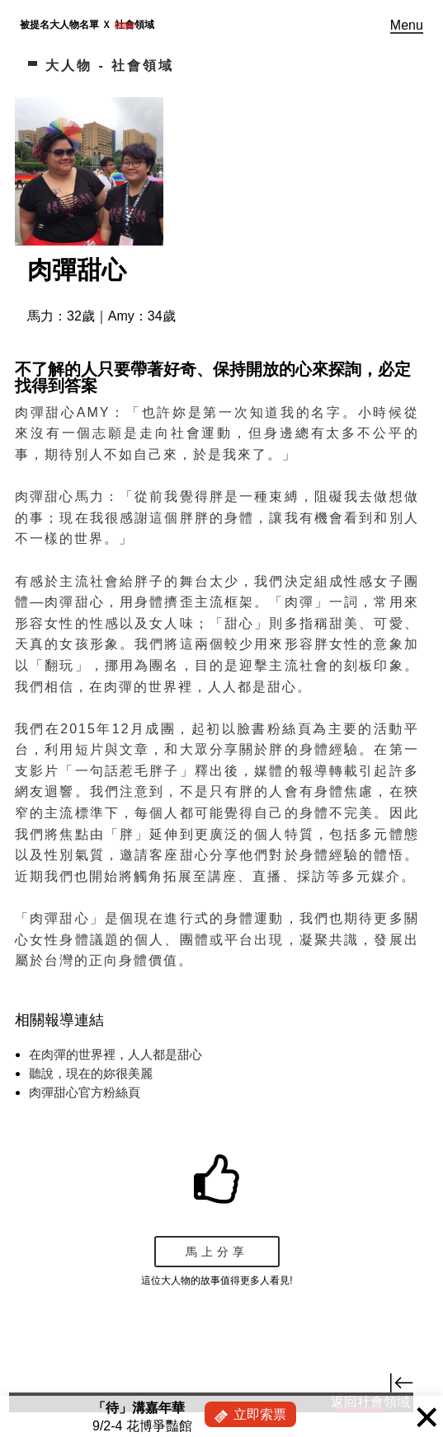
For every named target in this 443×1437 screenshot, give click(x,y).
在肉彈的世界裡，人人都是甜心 (115, 1054)
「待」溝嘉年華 (138, 1408)
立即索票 (259, 1414)
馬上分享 (217, 1251)
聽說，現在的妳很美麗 (91, 1073)
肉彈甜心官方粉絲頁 (84, 1092)
